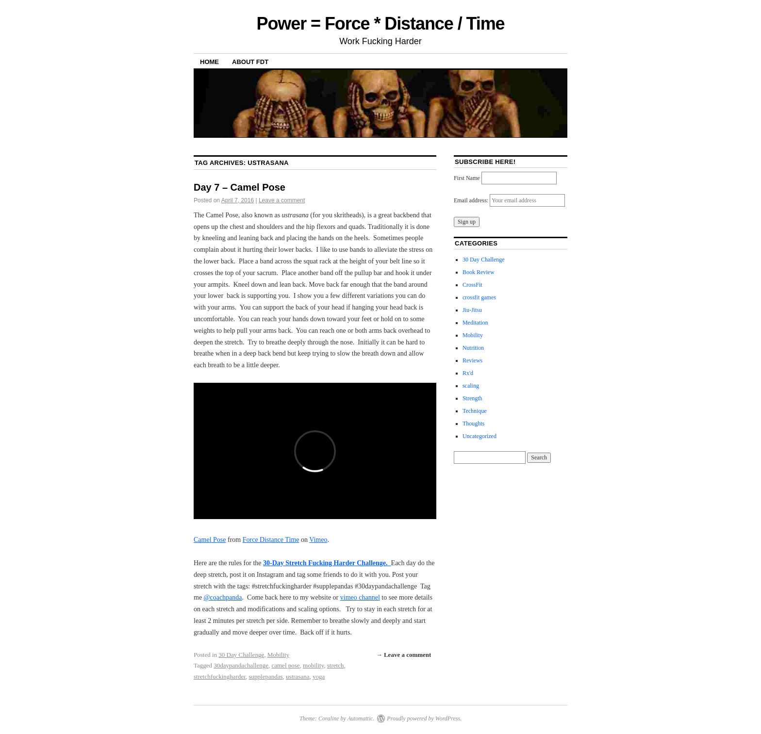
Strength (472, 398)
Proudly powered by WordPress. (424, 718)
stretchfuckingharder (220, 676)
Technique (475, 411)
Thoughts (473, 423)
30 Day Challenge (241, 654)
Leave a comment (282, 200)
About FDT (250, 61)
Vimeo (318, 539)
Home (209, 61)
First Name (467, 178)
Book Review (479, 272)
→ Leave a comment (403, 654)
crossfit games (479, 297)
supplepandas (266, 676)
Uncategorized (479, 436)
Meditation (475, 322)
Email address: (472, 200)
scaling (471, 385)
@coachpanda (223, 597)
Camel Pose (210, 539)
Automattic (360, 718)
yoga (319, 676)
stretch (335, 665)
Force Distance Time (271, 539)
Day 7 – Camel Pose (239, 187)
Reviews (472, 360)
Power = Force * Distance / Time (380, 23)
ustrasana (297, 676)
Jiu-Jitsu (472, 310)
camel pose (285, 665)
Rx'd (468, 373)
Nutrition (473, 347)
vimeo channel (360, 597)
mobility (313, 665)
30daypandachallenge (241, 665)
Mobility (278, 654)
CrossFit (472, 284)
